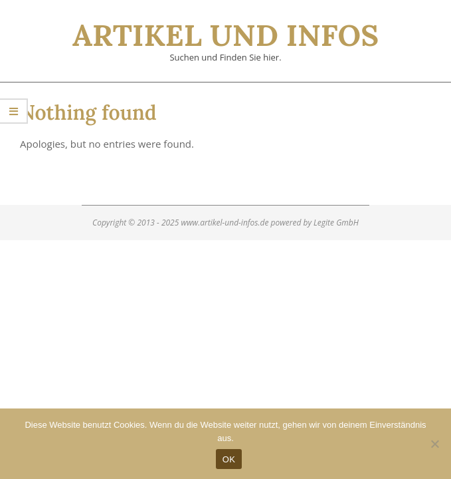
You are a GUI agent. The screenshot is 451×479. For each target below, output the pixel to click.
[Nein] (434, 443)
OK (229, 459)
